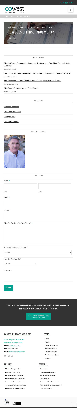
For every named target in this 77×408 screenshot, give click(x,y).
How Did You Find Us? (12, 259)
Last (40, 192)
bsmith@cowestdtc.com (17, 349)
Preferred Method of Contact (15, 248)
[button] (70, 9)
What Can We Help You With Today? (18, 223)
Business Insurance (11, 107)
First (5, 192)
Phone (7, 210)
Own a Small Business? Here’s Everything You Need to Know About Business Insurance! (37, 73)
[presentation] (20, 277)
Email (7, 197)
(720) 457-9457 (14, 344)
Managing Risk (9, 117)
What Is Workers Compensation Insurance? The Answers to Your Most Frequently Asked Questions (37, 64)
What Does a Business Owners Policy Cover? (21, 88)
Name (7, 181)
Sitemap (70, 406)
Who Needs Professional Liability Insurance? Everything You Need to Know (32, 81)
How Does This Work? (12, 112)
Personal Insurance (11, 122)
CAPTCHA (8, 270)
